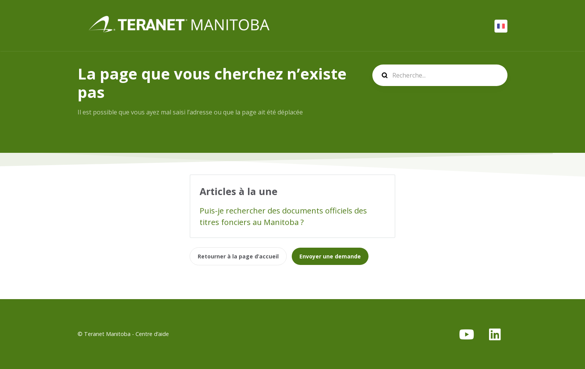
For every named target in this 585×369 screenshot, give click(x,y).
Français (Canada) (500, 26)
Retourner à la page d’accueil (238, 256)
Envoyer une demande (330, 256)
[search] (439, 75)
